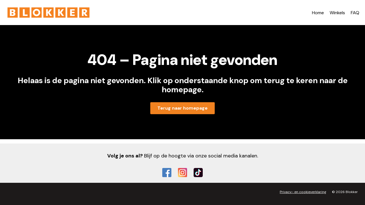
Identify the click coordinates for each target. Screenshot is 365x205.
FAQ (355, 13)
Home (318, 13)
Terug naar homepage (182, 108)
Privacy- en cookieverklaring (303, 192)
